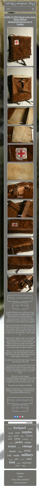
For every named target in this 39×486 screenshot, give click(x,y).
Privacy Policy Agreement (20, 479)
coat (23, 466)
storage (10, 433)
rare (22, 436)
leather (28, 442)
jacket (19, 442)
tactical (10, 459)
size (17, 433)
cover (9, 429)
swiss (16, 455)
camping (25, 439)
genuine (12, 451)
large (20, 451)
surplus (27, 432)
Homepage (20, 473)
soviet (18, 463)
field (12, 462)
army (27, 450)
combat (29, 435)
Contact (20, 476)
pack (10, 439)
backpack (20, 428)
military (27, 455)
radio (16, 459)
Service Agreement (20, 482)
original (30, 429)
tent (9, 455)
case (31, 439)
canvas (17, 438)
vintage (27, 446)
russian (11, 443)
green (16, 436)
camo (29, 458)
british (12, 446)
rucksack (26, 462)
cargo (19, 447)
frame (18, 466)
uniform (10, 436)
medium (22, 459)
